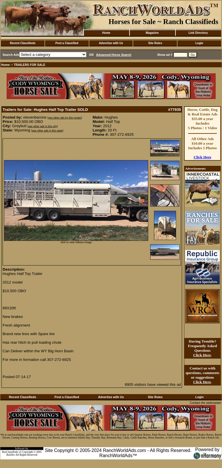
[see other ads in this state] (47, 130)
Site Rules (155, 43)
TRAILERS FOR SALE (29, 64)
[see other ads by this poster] (64, 117)
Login (199, 43)
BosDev (10, 454)
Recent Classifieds (22, 43)
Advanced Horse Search (114, 54)
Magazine (152, 32)
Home (106, 32)
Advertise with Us (111, 43)
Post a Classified (66, 43)
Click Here (202, 157)
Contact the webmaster (205, 402)
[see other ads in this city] (43, 126)
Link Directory (198, 32)
